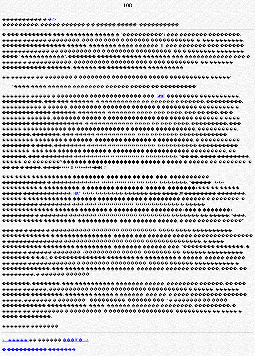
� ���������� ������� (39, 349)
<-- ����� (15, 340)
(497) (77, 193)
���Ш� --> (76, 340)
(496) (161, 96)
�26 (52, 19)
